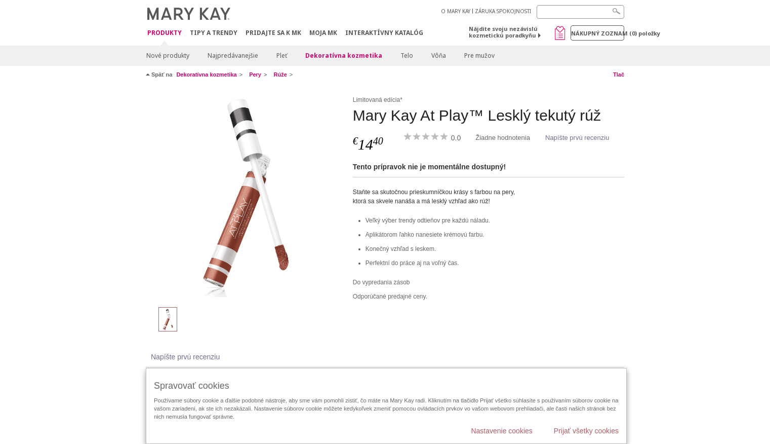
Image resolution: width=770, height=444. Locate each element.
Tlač (618, 74)
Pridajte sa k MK (273, 32)
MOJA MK (323, 32)
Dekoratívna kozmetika (343, 55)
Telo (406, 55)
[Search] (580, 12)
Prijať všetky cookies (586, 431)
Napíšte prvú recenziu (577, 137)
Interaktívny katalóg (384, 32)
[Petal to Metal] (245, 195)
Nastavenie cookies (501, 431)
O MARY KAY (455, 11)
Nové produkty (167, 55)
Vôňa (438, 55)
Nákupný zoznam (597, 33)
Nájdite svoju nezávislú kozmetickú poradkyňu (503, 32)
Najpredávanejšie (233, 55)
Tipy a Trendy (213, 32)
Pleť (281, 55)
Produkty (164, 33)
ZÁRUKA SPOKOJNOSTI (503, 11)
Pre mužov (479, 55)
